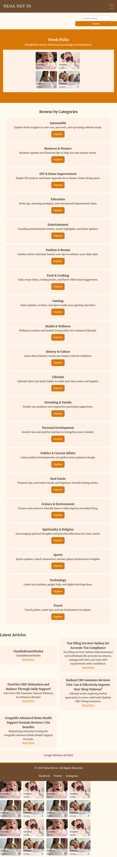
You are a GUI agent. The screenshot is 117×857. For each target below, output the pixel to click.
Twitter (57, 775)
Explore (57, 134)
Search (96, 24)
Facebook (44, 775)
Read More (28, 659)
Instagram (72, 775)
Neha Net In (17, 6)
